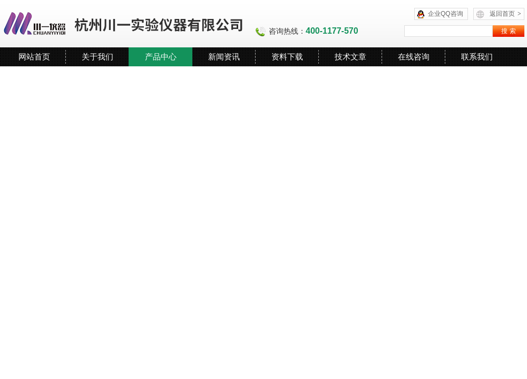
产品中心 (161, 56)
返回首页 (505, 13)
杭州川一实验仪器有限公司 (124, 23)
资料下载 (287, 56)
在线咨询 (414, 56)
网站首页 (34, 56)
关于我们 (97, 56)
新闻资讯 (224, 56)
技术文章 (350, 56)
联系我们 (477, 56)
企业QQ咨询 (445, 13)
